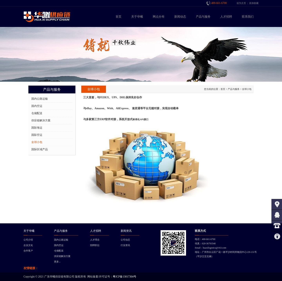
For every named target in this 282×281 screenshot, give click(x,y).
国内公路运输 (39, 98)
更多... (57, 261)
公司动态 (125, 239)
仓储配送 (36, 113)
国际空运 (36, 134)
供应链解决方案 (41, 120)
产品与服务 (234, 89)
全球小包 (36, 142)
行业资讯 (125, 245)
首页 (223, 89)
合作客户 (28, 250)
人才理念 (94, 239)
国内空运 (36, 106)
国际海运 (36, 127)
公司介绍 (28, 239)
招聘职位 (94, 245)
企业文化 (28, 245)
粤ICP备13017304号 (124, 276)
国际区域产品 (39, 149)
